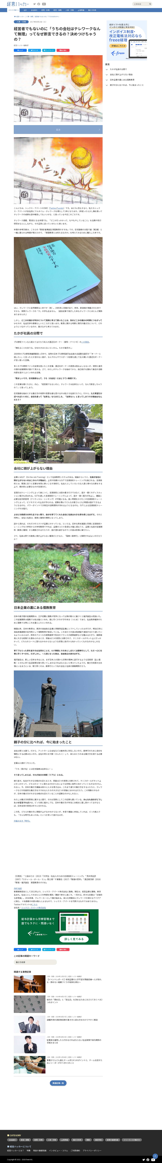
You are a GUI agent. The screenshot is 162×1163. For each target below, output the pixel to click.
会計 (25, 10)
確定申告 (98, 1140)
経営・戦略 (58, 10)
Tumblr (60, 233)
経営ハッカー (20, 16)
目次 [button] (58, 129)
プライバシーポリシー (92, 1150)
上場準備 (81, 10)
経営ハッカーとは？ (15, 1150)
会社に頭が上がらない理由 (32, 143)
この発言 (85, 367)
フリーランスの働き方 (132, 1140)
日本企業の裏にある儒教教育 (33, 149)
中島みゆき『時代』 (22, 846)
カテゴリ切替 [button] (12, 10)
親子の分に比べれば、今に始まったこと (38, 154)
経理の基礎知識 (112, 1140)
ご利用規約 (75, 1150)
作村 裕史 (18, 913)
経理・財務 (45, 10)
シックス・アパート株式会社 (33, 933)
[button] (20, 50)
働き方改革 (92, 10)
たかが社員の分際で (29, 138)
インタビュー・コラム (58, 1150)
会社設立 (34, 10)
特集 (29, 1150)
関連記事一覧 (58, 1108)
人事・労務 (70, 10)
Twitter (53, 233)
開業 (88, 1140)
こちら (35, 929)
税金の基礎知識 (39, 1150)
